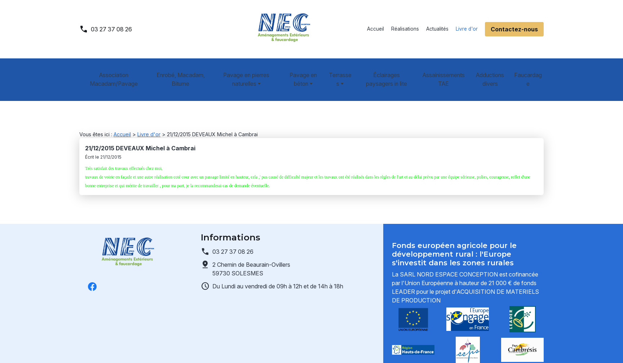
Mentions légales (113, 348)
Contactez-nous (514, 29)
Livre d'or (467, 29)
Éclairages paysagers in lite (388, 71)
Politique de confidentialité (184, 348)
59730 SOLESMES (252, 251)
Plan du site (312, 348)
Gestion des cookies (259, 348)
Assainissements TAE (445, 71)
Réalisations (405, 29)
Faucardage (530, 71)
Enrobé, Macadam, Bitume (177, 71)
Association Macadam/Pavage (112, 71)
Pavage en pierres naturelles (241, 71)
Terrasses (338, 71)
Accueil (375, 29)
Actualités (437, 29)
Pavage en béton (299, 71)
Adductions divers (493, 71)
